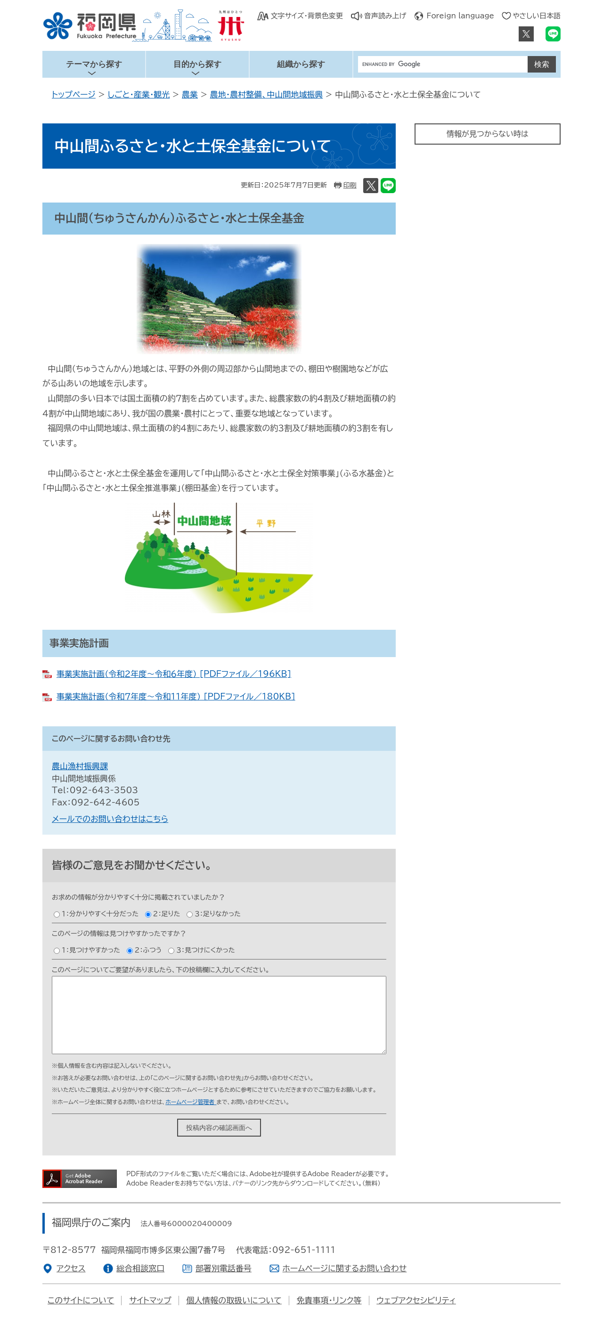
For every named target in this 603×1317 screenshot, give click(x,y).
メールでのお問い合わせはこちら (110, 819)
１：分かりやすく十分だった (100, 914)
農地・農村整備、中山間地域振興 (266, 94)
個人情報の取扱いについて (234, 1300)
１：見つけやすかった (91, 950)
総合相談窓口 (140, 1268)
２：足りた (166, 914)
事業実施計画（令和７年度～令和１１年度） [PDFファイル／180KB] (176, 696)
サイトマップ (150, 1300)
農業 (190, 94)
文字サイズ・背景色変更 (306, 15)
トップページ (74, 94)
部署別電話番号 (224, 1268)
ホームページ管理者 (190, 1102)
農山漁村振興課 (80, 766)
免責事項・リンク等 (329, 1300)
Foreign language (460, 15)
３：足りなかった (218, 914)
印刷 (350, 185)
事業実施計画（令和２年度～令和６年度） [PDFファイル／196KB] (174, 674)
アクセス (71, 1268)
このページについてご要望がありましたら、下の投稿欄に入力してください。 (160, 970)
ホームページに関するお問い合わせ (345, 1268)
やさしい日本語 (537, 15)
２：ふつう (148, 950)
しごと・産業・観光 (138, 94)
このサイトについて (81, 1300)
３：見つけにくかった (205, 950)
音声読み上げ (385, 15)
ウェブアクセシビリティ (416, 1300)
